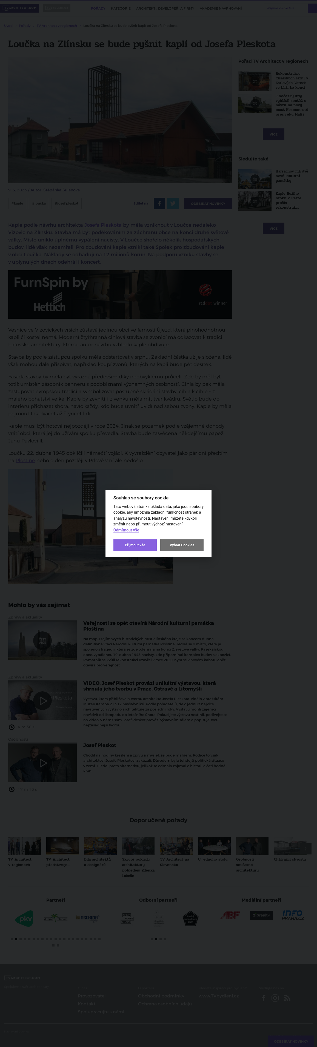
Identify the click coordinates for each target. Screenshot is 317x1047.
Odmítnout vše (126, 530)
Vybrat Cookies (182, 545)
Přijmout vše (135, 545)
